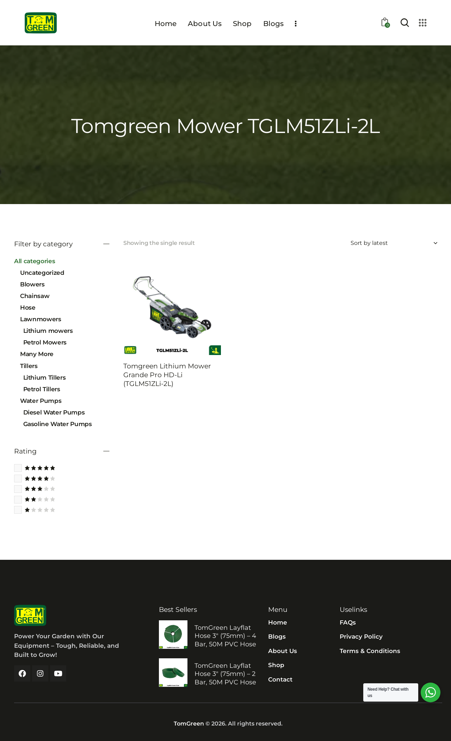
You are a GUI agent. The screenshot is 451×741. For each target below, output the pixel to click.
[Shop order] (394, 243)
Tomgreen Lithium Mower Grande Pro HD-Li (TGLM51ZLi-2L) (167, 374)
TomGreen (189, 723)
